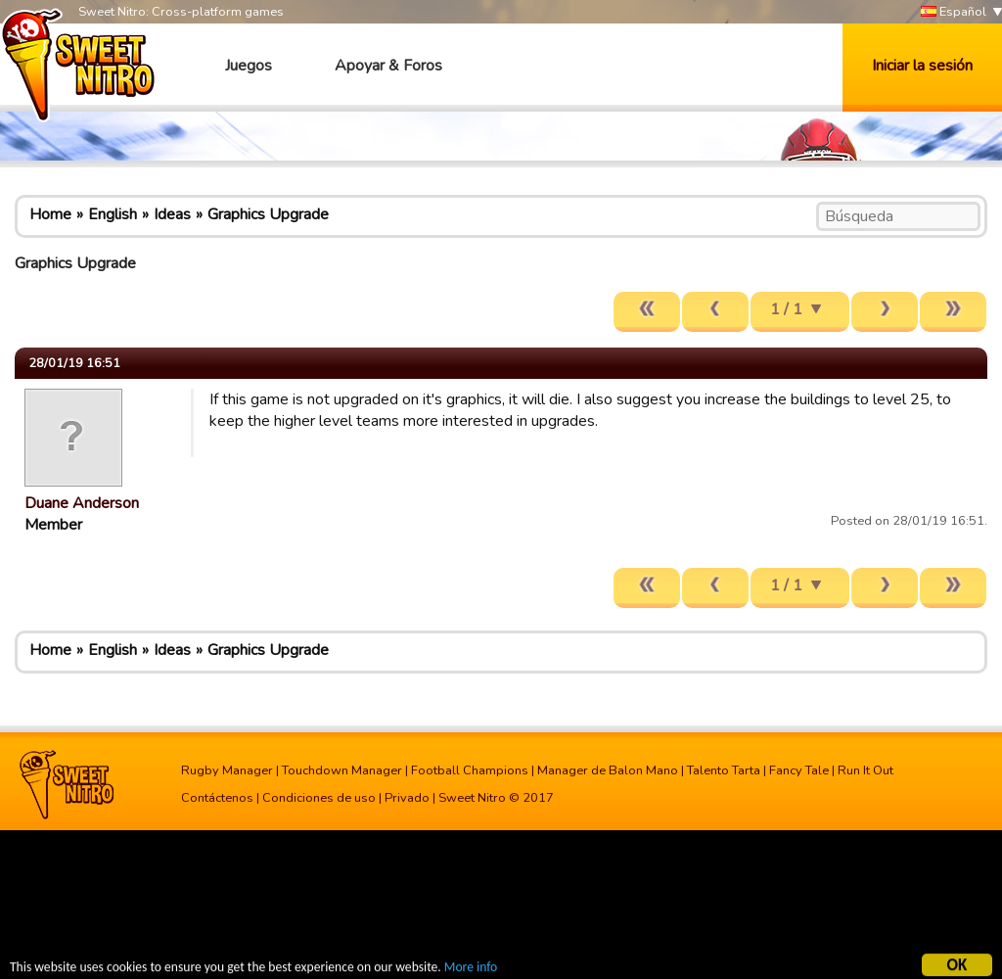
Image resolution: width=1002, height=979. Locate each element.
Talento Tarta (723, 770)
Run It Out (865, 770)
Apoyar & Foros (388, 65)
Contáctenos (217, 798)
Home (50, 214)
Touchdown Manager (342, 770)
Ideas (172, 214)
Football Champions (469, 770)
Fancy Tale (799, 770)
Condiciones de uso (319, 798)
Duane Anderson (81, 503)
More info (470, 968)
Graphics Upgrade (268, 214)
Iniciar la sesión (922, 65)
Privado (407, 798)
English (112, 214)
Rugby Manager (227, 770)
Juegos (248, 65)
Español (953, 12)
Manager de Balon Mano (607, 770)
